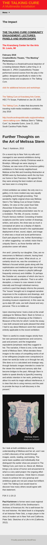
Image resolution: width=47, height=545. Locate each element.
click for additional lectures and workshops (21, 88)
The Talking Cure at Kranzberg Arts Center (21, 97)
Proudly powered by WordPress (23, 540)
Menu (5, 12)
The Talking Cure (10, 106)
